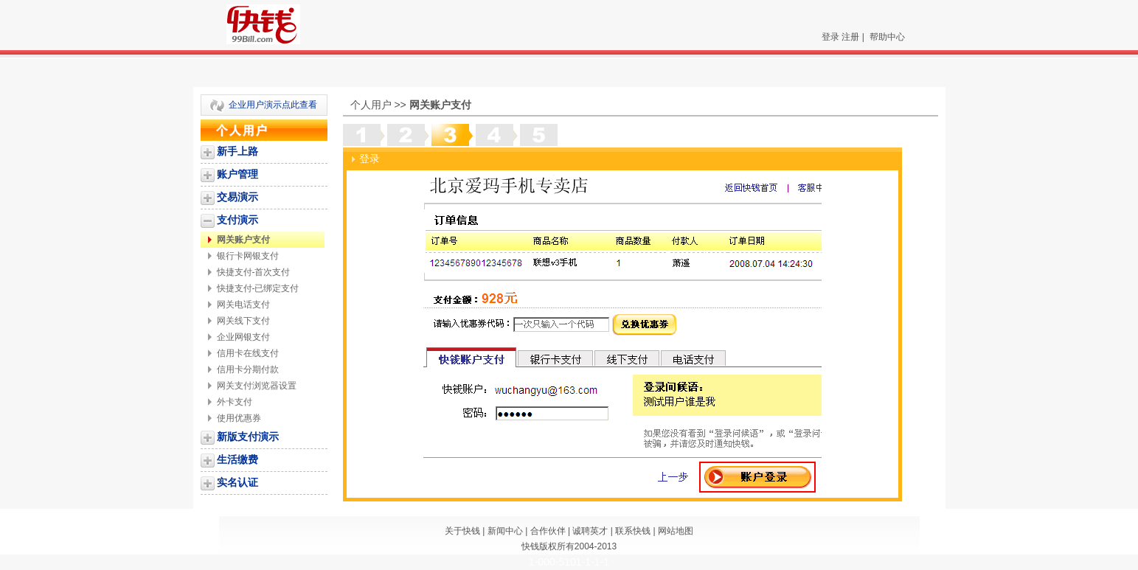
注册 (850, 37)
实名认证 (237, 482)
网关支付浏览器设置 (256, 385)
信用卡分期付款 (248, 369)
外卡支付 (234, 402)
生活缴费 (237, 459)
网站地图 (675, 531)
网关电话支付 (243, 304)
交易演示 (237, 197)
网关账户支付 (243, 239)
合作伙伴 (548, 531)
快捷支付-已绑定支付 (258, 288)
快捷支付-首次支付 (254, 272)
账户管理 (237, 174)
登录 (830, 37)
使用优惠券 (239, 418)
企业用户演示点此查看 (273, 105)
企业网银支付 (243, 337)
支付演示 (237, 220)
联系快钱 (632, 531)
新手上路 (237, 151)
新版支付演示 (248, 436)
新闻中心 (505, 531)
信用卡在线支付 (248, 353)
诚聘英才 (590, 531)
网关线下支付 (243, 321)
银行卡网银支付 (248, 256)
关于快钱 (462, 531)
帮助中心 (887, 37)
